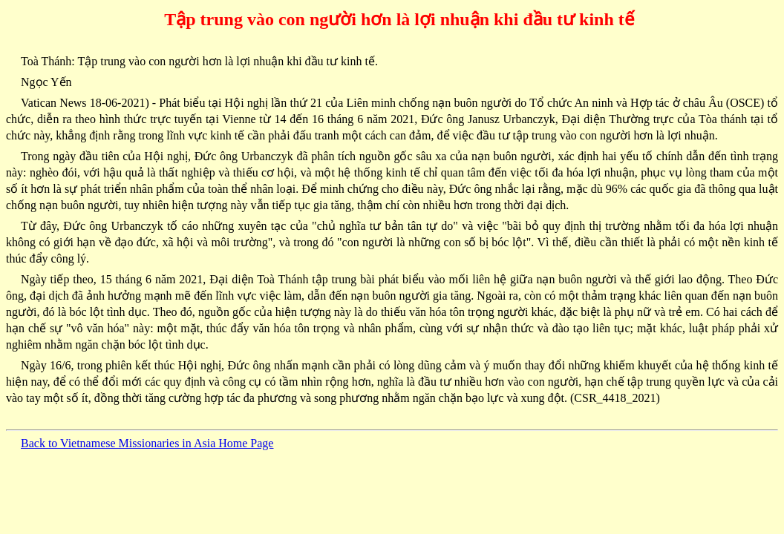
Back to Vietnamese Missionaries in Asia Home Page (147, 443)
